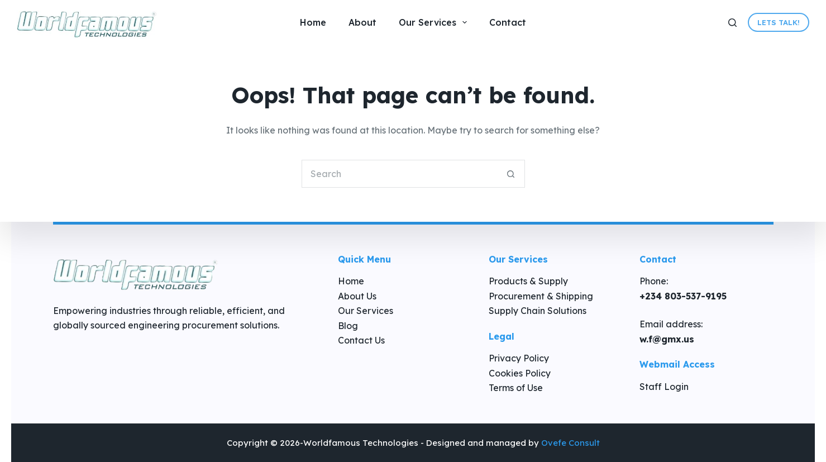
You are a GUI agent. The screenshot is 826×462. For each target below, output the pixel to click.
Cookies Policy (520, 373)
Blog (348, 325)
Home (313, 22)
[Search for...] (399, 174)
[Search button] (511, 174)
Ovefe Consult (570, 442)
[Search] (732, 22)
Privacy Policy (519, 358)
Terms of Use (516, 387)
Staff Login (664, 386)
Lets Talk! (778, 22)
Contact (507, 22)
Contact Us (361, 340)
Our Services (435, 22)
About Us (357, 296)
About (362, 22)
